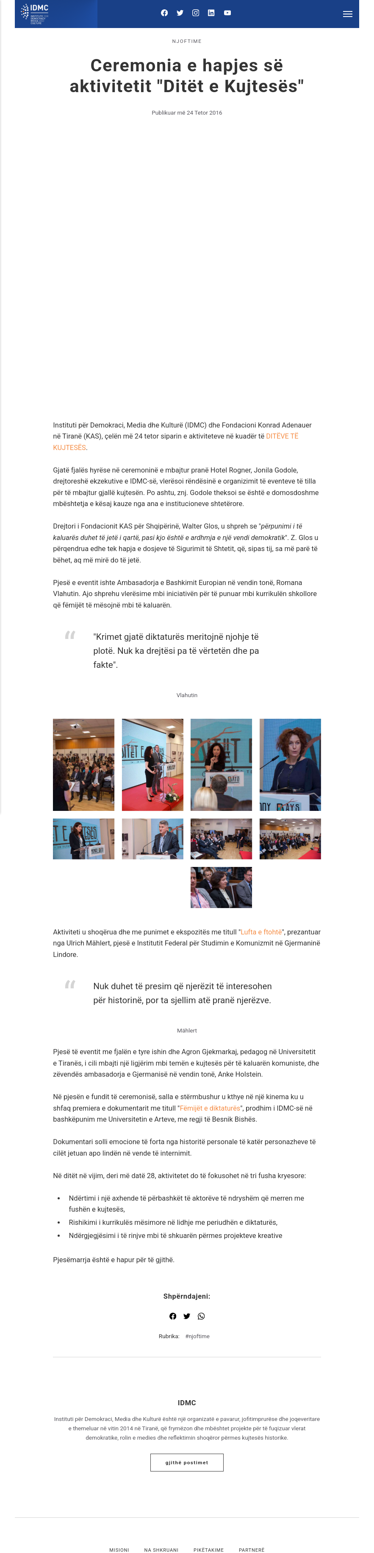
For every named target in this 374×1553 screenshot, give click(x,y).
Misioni (118, 1461)
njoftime (187, 41)
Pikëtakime (209, 1461)
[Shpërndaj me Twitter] (187, 1228)
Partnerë (252, 1461)
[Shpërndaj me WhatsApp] (201, 1228)
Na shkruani (161, 1461)
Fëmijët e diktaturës (210, 1019)
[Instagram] (195, 14)
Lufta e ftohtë (261, 842)
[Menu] (348, 14)
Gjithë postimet (187, 1373)
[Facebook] (167, 14)
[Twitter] (181, 14)
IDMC (187, 1313)
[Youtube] (225, 14)
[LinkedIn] (210, 14)
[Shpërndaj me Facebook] (172, 1228)
